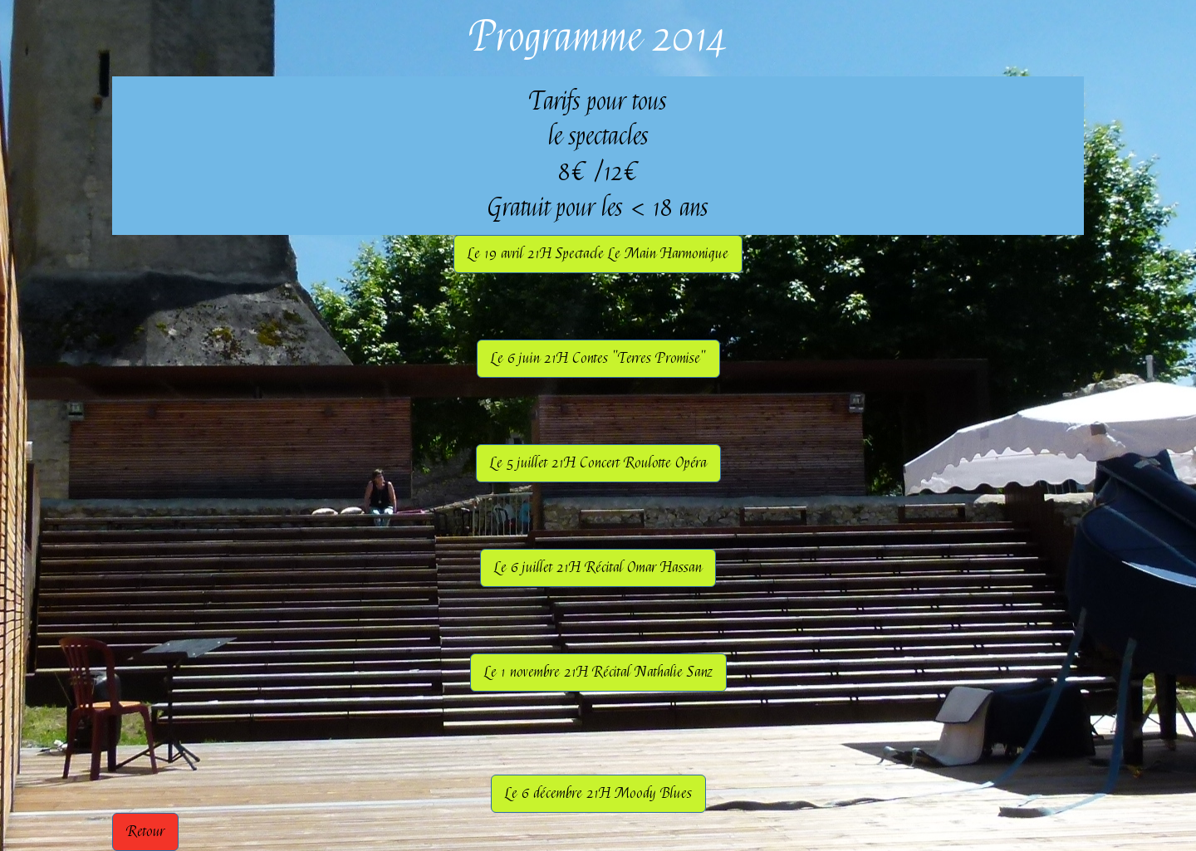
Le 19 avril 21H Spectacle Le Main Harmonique (598, 253)
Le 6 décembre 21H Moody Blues (598, 793)
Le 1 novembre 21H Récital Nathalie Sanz (598, 672)
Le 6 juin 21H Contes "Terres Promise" (598, 358)
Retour (145, 831)
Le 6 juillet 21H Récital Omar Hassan (598, 567)
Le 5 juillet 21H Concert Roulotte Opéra (598, 462)
